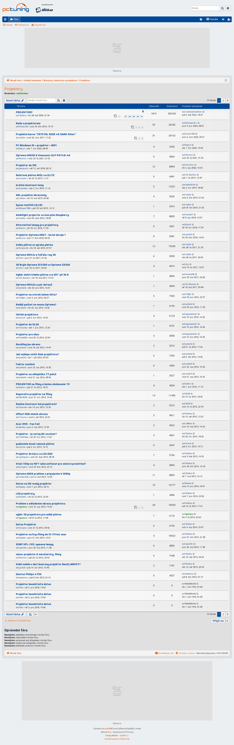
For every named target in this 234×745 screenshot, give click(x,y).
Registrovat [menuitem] (230, 20)
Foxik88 (23, 337)
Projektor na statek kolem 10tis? (36, 295)
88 (130, 116)
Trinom (23, 417)
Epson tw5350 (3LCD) (29, 205)
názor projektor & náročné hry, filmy (38, 554)
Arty (109, 732)
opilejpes (24, 457)
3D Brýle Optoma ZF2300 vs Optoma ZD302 (43, 265)
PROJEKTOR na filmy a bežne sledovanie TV (43, 384)
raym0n (23, 548)
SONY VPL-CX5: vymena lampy (34, 544)
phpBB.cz (124, 735)
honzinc (189, 165)
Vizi (21, 258)
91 (142, 116)
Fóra (16, 19)
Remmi (23, 158)
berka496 (189, 274)
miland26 (23, 477)
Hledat (9, 25)
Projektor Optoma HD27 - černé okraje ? (41, 235)
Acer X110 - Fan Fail (28, 424)
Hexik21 (189, 214)
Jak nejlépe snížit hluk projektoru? (37, 354)
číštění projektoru (27, 315)
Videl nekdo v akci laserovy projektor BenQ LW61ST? (48, 564)
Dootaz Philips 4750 (28, 574)
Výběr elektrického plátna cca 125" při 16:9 (42, 275)
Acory (22, 238)
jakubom (23, 168)
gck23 (22, 567)
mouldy (23, 327)
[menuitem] (201, 19)
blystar (22, 538)
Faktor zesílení (25, 364)
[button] (228, 100)
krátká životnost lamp (30, 185)
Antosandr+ (191, 123)
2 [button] (223, 100)
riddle (22, 137)
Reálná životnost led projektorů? (36, 404)
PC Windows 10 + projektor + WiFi (36, 145)
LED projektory (25, 494)
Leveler (23, 178)
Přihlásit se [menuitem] (224, 20)
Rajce (22, 148)
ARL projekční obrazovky (31, 195)
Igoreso (23, 507)
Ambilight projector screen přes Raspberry (42, 215)
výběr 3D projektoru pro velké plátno (38, 514)
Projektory (13, 89)
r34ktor (188, 423)
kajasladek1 (191, 314)
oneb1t (188, 374)
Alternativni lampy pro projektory (37, 225)
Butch (22, 228)
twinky (22, 427)
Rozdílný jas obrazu (28, 344)
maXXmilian (22, 93)
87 (126, 116)
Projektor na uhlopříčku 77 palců (36, 374)
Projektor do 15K (26, 165)
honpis (22, 528)
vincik (22, 318)
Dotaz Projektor (26, 524)
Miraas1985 (24, 208)
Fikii (21, 587)
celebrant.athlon (193, 112)
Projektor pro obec (27, 334)
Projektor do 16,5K (27, 324)
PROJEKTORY (24, 112)
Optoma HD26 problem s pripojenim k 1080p (43, 474)
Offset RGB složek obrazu (32, 414)
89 (134, 116)
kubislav (23, 188)
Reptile (22, 497)
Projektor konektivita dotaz (33, 584)
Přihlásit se (23, 25)
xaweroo (23, 577)
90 (138, 116)
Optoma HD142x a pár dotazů (34, 285)
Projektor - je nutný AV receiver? (36, 434)
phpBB (107, 729)
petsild (188, 234)
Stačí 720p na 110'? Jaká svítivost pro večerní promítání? (51, 464)
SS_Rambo (190, 175)
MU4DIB (23, 397)
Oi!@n (22, 298)
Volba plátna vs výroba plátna (34, 245)
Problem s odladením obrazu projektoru (40, 504)
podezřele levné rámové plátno (35, 444)
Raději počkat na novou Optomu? (36, 305)
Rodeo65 (23, 126)
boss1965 (190, 134)
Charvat (22, 407)
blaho (22, 387)
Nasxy (22, 487)
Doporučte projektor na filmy (34, 394)
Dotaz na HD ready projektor (34, 484)
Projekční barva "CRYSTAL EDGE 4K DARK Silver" (46, 134)
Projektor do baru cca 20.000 (34, 454)
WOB (187, 393)
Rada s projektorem (28, 123)
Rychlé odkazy (6, 20)
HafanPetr (190, 185)
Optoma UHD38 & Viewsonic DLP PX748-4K (43, 155)
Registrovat (40, 25)
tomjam (23, 467)
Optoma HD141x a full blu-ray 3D (36, 255)
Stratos (22, 115)
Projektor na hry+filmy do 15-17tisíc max (41, 534)
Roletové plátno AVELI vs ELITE (35, 175)
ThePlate (23, 437)
